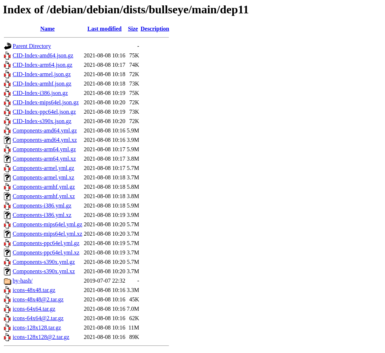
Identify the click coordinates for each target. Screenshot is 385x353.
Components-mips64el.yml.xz (47, 234)
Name (47, 29)
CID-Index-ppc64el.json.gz (44, 112)
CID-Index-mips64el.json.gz (46, 102)
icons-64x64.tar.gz (34, 309)
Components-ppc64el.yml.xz (46, 252)
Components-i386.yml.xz (42, 215)
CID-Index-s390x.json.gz (42, 121)
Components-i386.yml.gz (42, 205)
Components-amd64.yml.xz (45, 140)
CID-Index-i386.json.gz (40, 93)
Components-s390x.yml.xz (44, 271)
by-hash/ (23, 281)
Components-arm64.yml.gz (44, 149)
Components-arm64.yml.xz (44, 159)
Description (154, 29)
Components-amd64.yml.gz (45, 130)
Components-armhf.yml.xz (44, 196)
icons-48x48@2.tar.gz (38, 299)
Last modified (104, 29)
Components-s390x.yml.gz (44, 262)
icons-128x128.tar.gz (37, 327)
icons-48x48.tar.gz (34, 290)
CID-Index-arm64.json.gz (42, 65)
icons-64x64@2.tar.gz (38, 318)
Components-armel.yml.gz (43, 168)
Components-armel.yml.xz (43, 177)
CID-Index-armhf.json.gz (42, 83)
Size (133, 29)
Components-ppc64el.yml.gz (46, 243)
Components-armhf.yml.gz (44, 187)
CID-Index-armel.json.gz (42, 74)
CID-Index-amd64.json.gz (43, 55)
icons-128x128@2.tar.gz (41, 337)
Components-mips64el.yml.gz (47, 224)
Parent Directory (32, 46)
